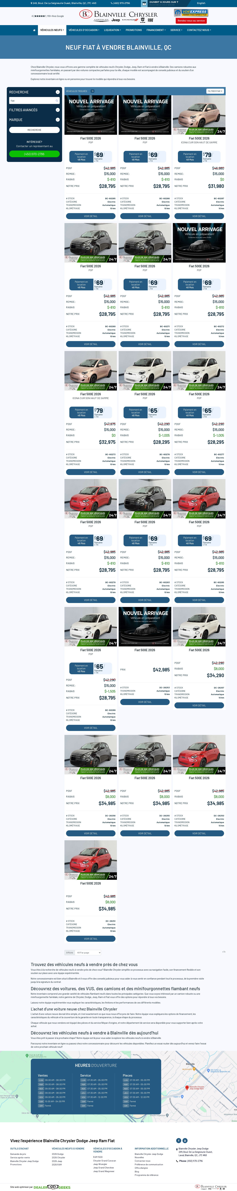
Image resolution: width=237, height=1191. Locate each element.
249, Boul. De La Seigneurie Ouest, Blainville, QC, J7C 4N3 (64, 3)
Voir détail (90, 216)
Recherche (34, 129)
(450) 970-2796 (121, 3)
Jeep (94, 997)
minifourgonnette (40, 997)
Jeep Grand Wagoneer (103, 1171)
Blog (137, 1171)
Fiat (108, 997)
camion (181, 994)
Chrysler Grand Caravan (104, 1160)
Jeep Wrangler (100, 1164)
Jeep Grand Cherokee (103, 1167)
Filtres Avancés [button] (23, 110)
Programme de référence (146, 1175)
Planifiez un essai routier (157, 1043)
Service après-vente (20, 1157)
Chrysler (80, 997)
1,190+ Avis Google (54, 16)
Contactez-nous (142, 1160)
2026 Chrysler (58, 1157)
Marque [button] (15, 120)
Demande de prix (18, 1154)
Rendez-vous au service (191, 20)
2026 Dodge (58, 1154)
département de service (138, 1023)
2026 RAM (57, 1164)
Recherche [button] (19, 92)
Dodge (88, 997)
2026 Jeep (57, 1161)
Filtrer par (214, 91)
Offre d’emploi (141, 1168)
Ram (100, 997)
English (201, 3)
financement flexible (183, 970)
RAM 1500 (98, 1157)
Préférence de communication (149, 1164)
